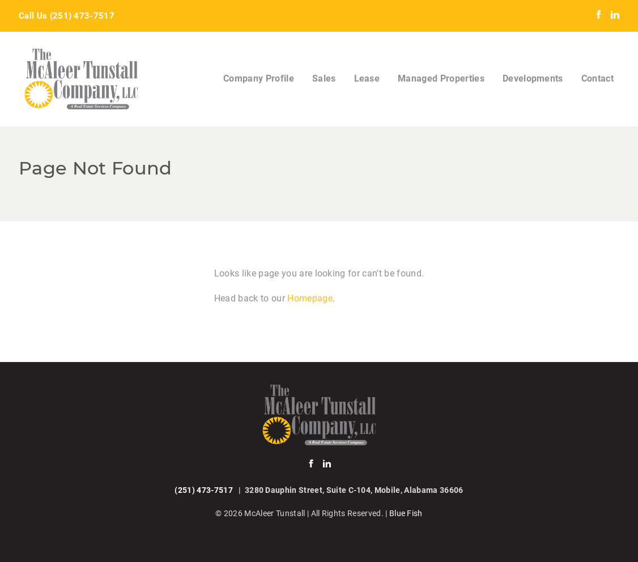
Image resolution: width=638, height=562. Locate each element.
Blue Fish (406, 513)
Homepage (310, 298)
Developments (533, 78)
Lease (367, 78)
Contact (597, 78)
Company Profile (258, 78)
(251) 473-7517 (82, 16)
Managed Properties (441, 78)
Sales (324, 78)
